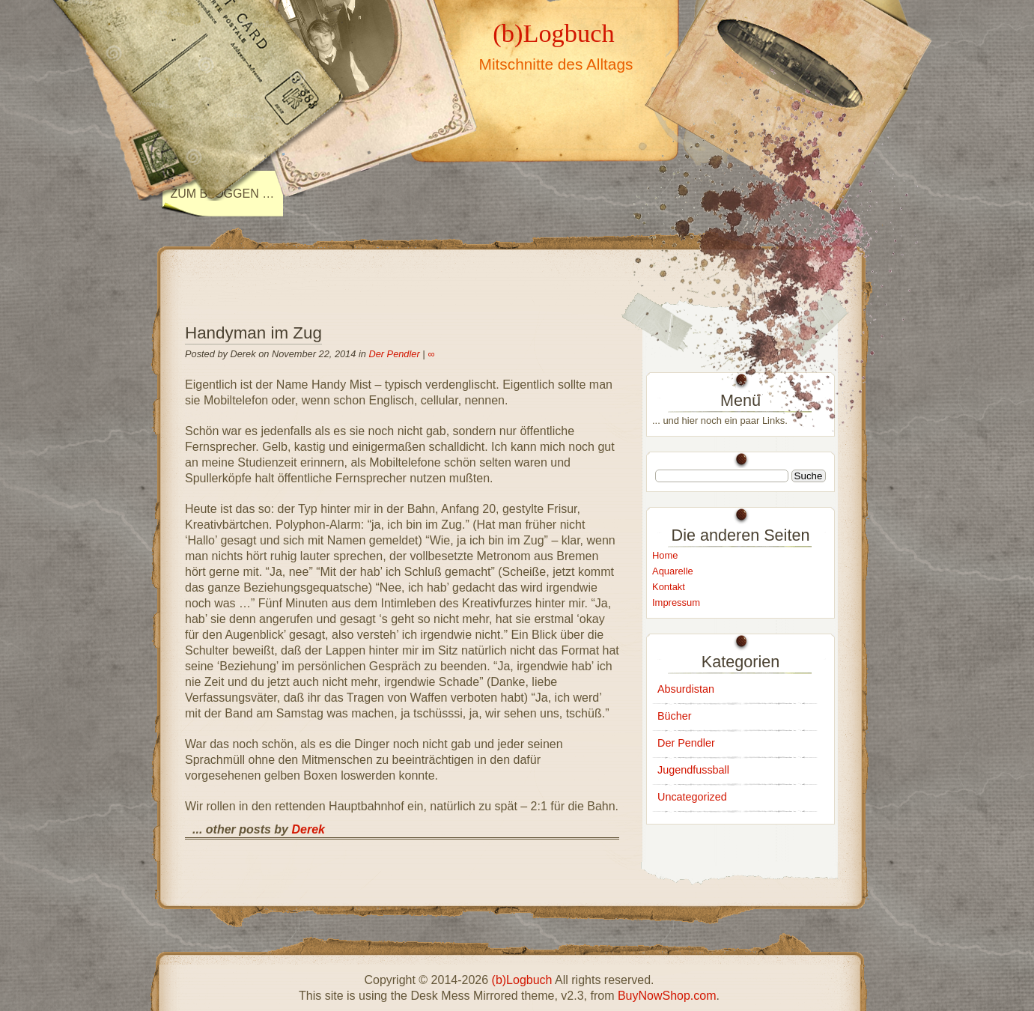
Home (665, 555)
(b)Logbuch (553, 33)
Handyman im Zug (253, 333)
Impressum (676, 602)
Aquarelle (672, 571)
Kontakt (668, 586)
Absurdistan (685, 689)
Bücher (674, 716)
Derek (307, 829)
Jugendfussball (693, 770)
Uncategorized (692, 797)
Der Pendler (393, 353)
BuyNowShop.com (667, 995)
